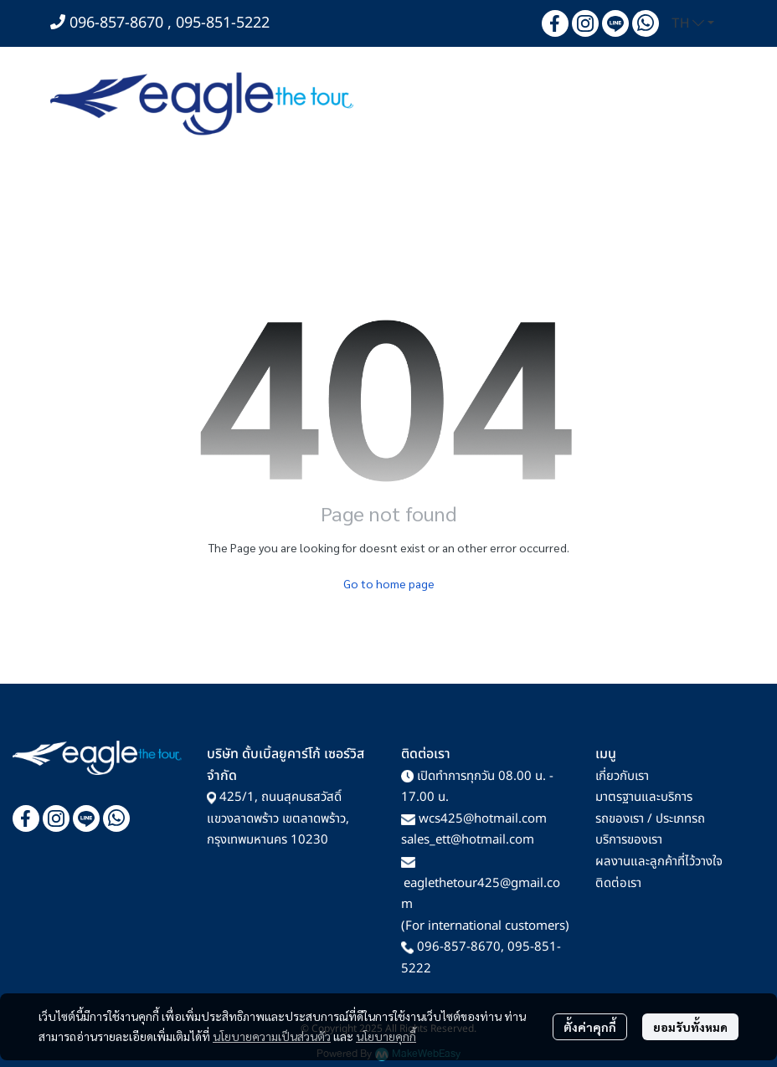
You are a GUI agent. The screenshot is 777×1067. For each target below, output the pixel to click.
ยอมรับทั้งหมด (690, 1026)
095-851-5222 (223, 23)
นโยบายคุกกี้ (386, 1036)
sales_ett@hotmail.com (467, 839)
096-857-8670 (459, 947)
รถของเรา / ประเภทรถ (650, 818)
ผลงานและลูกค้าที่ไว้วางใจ (659, 861)
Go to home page (389, 583)
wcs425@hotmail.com (483, 818)
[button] (693, 23)
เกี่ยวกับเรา (622, 776)
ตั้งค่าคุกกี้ (589, 1026)
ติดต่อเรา (618, 883)
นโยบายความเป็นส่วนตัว (272, 1036)
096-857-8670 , (122, 23)
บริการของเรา (628, 839)
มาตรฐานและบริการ (643, 797)
